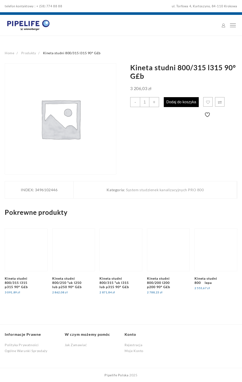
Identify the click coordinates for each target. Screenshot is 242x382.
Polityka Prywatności (22, 345)
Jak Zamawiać (76, 345)
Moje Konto (134, 351)
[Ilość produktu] (144, 102)
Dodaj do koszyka (181, 102)
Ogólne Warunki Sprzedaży (26, 351)
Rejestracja (134, 345)
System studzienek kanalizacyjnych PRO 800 (165, 189)
